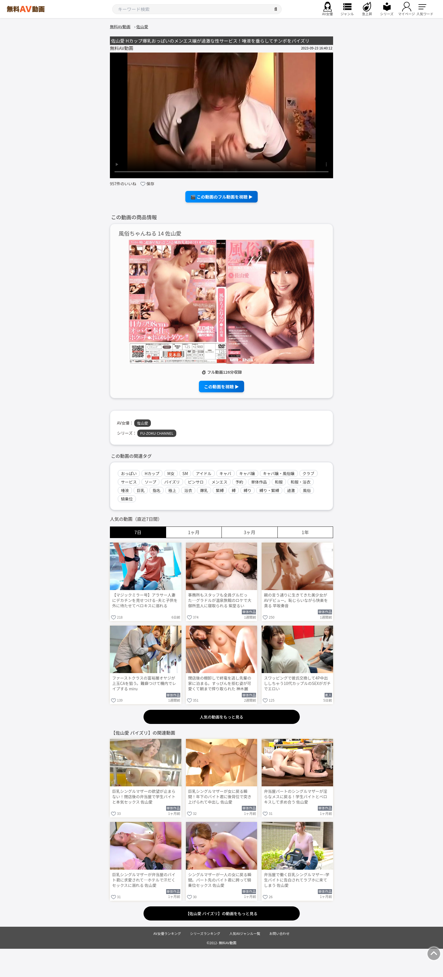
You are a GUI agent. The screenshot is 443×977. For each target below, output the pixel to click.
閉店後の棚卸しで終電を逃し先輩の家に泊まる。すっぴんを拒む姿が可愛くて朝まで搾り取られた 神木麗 (219, 683)
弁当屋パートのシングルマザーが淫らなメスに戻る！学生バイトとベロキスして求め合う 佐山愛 (295, 797)
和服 (279, 482)
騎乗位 (127, 499)
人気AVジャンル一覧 (244, 933)
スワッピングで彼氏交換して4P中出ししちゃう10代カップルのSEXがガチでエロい (297, 683)
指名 (156, 490)
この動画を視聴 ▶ (221, 387)
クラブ (308, 473)
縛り (247, 490)
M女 (170, 473)
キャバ (225, 473)
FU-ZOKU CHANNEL (156, 433)
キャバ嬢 (247, 473)
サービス (129, 482)
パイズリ (172, 482)
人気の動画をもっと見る (221, 717)
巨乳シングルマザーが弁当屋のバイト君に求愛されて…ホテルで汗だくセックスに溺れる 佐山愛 (143, 880)
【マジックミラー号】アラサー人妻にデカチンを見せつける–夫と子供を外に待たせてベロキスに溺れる (145, 600)
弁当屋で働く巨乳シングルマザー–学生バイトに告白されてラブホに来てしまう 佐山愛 (296, 880)
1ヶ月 (193, 532)
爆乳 (204, 490)
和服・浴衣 (300, 482)
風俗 (307, 490)
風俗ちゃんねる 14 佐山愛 (150, 233)
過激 (291, 490)
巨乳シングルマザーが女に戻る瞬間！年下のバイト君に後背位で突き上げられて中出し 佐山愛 (219, 797)
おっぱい (129, 473)
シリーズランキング (205, 933)
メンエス (219, 482)
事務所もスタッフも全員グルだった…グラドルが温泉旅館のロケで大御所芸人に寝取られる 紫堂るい (219, 600)
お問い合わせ (279, 933)
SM (185, 473)
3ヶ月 (249, 532)
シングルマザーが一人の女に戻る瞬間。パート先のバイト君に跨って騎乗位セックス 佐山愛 (219, 880)
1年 (305, 532)
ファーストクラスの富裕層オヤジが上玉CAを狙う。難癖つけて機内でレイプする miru (144, 683)
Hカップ (152, 473)
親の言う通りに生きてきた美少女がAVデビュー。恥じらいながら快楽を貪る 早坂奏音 (296, 600)
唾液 (125, 490)
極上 (172, 490)
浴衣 (188, 490)
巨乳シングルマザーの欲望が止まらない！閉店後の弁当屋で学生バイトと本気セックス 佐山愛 (143, 797)
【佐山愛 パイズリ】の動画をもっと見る (222, 913)
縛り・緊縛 (269, 490)
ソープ (150, 482)
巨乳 (141, 490)
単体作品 (259, 482)
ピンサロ (196, 482)
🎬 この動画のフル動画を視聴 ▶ (221, 197)
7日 (138, 532)
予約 (239, 482)
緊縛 (220, 490)
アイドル (203, 473)
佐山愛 (142, 423)
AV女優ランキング (167, 933)
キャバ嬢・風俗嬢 (279, 473)
